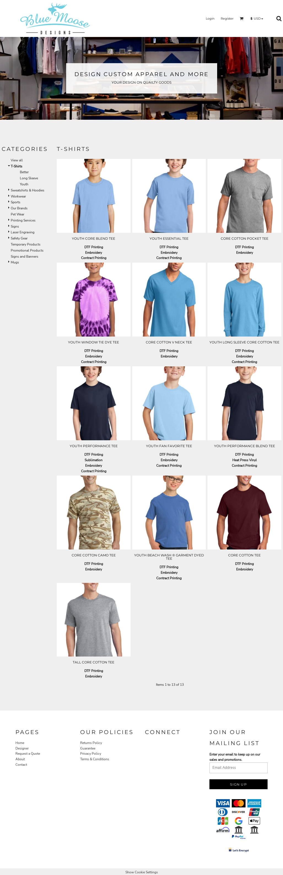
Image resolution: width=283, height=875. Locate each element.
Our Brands (19, 208)
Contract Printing (93, 258)
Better (24, 172)
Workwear (18, 196)
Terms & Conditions (94, 759)
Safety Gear (19, 238)
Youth (24, 184)
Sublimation (94, 460)
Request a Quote (27, 753)
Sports (15, 202)
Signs (15, 226)
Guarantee (87, 748)
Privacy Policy (90, 753)
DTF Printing (93, 247)
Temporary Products (26, 244)
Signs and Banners (24, 256)
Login (210, 18)
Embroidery (93, 252)
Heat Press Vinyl (244, 460)
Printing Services (23, 220)
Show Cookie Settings (141, 872)
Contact (21, 764)
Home (19, 743)
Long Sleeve (29, 178)
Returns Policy (91, 743)
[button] (242, 18)
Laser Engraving (22, 232)
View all (17, 160)
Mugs (15, 262)
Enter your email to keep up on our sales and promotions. (234, 757)
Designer (22, 748)
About (20, 759)
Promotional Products (27, 250)
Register (227, 18)
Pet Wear (17, 214)
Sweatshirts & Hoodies (27, 190)
